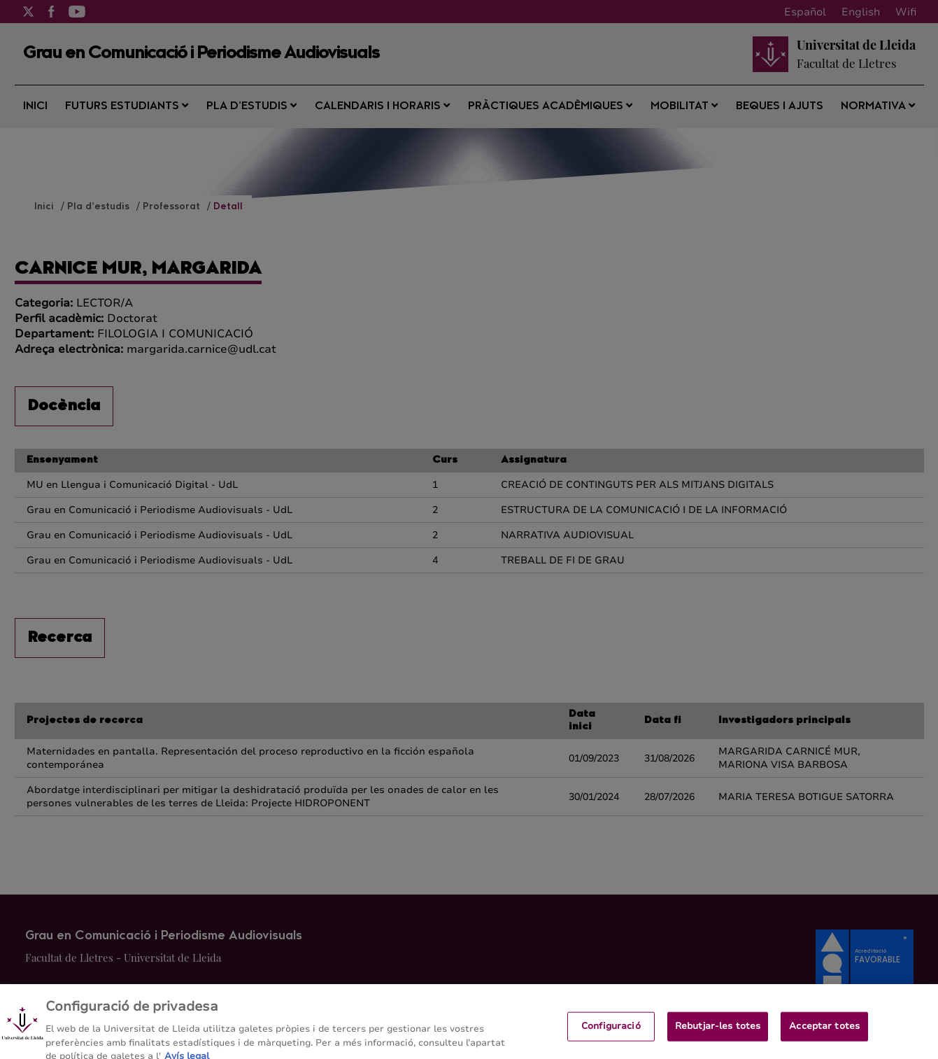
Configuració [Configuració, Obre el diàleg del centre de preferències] (611, 1034)
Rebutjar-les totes (717, 1034)
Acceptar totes (824, 1034)
